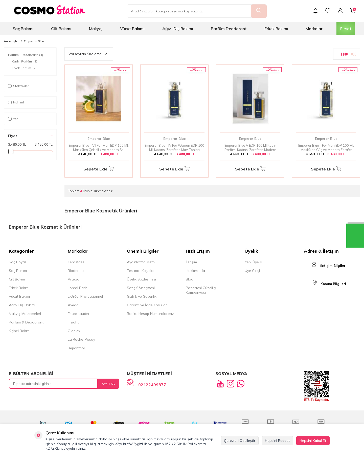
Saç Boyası (18, 262)
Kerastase (76, 262)
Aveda (73, 305)
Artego (73, 279)
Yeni (13, 119)
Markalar (314, 28)
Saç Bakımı (23, 28)
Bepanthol (76, 348)
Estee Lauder (78, 313)
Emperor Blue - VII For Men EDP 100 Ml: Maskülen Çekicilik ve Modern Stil (99, 147)
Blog (189, 279)
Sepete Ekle (98, 169)
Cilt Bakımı (61, 28)
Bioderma (76, 270)
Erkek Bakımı (276, 28)
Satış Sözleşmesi (141, 288)
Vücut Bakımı (132, 28)
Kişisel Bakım (19, 331)
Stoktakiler (18, 86)
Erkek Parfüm (24, 68)
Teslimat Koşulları (141, 270)
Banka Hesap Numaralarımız (150, 313)
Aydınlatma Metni (141, 262)
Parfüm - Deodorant (25, 55)
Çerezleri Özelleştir (239, 440)
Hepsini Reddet (277, 440)
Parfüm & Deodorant (26, 322)
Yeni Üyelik (253, 262)
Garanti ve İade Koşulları (147, 305)
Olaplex (74, 331)
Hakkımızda (195, 270)
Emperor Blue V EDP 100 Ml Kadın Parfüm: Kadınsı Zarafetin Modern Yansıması (250, 147)
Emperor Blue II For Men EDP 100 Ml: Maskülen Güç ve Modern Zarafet (326, 147)
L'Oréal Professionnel (85, 296)
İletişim (191, 262)
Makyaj (96, 28)
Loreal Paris (77, 288)
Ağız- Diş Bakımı (177, 28)
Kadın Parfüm (24, 61)
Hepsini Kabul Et (313, 440)
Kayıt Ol (108, 383)
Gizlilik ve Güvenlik (141, 296)
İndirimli (16, 102)
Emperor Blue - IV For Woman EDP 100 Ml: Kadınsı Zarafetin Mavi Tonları (174, 147)
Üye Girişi (252, 270)
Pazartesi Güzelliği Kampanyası (201, 290)
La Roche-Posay (81, 339)
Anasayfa (11, 41)
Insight (73, 322)
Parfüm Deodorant (229, 28)
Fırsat (345, 28)
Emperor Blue (34, 41)
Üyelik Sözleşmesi (141, 279)
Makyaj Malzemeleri (25, 313)
